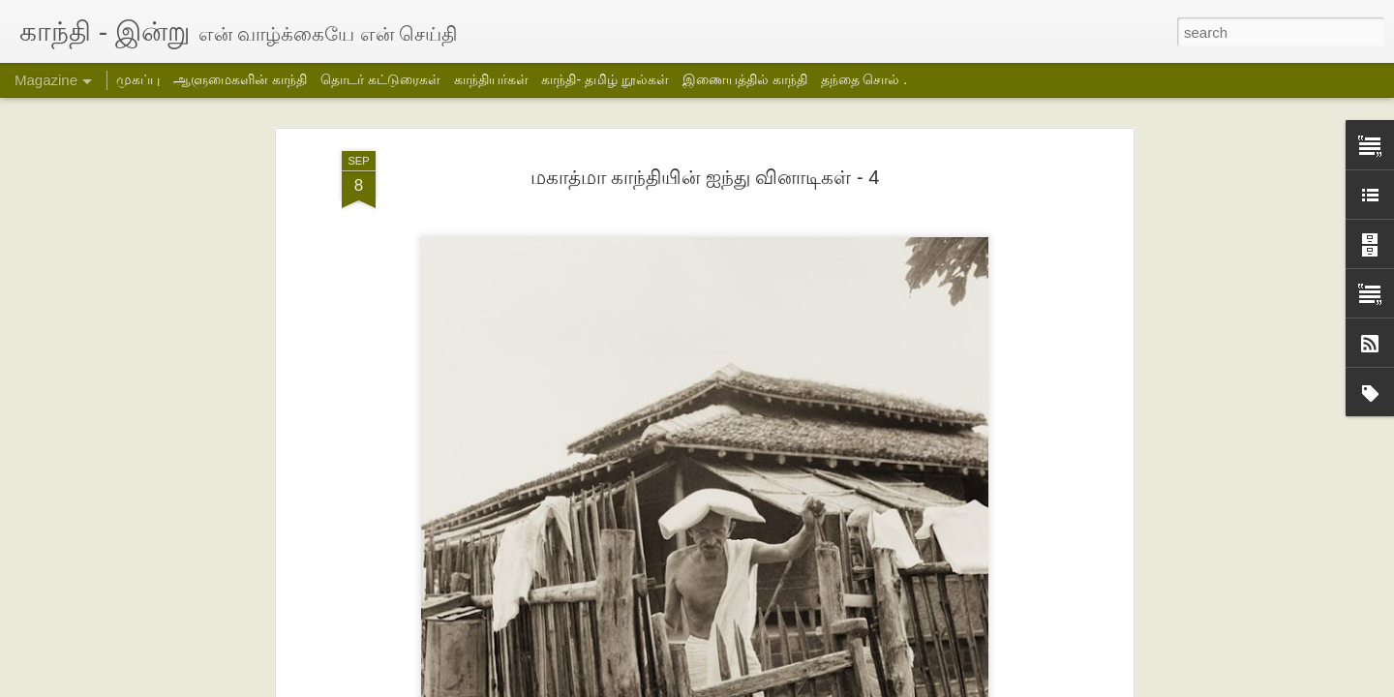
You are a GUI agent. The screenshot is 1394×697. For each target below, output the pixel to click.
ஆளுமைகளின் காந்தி (240, 79)
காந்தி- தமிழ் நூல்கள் (604, 79)
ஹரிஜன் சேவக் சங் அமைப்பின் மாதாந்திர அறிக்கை (1050, 611)
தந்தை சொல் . (864, 79)
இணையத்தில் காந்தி (744, 79)
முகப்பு (138, 79)
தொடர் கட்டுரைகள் (380, 79)
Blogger (891, 684)
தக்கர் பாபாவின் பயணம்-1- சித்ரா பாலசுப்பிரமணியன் (812, 611)
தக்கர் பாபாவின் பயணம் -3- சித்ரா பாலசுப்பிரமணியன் (355, 611)
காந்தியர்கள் (491, 79)
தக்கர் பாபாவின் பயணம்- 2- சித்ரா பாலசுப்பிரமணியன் (584, 611)
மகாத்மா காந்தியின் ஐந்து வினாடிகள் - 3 (464, 149)
